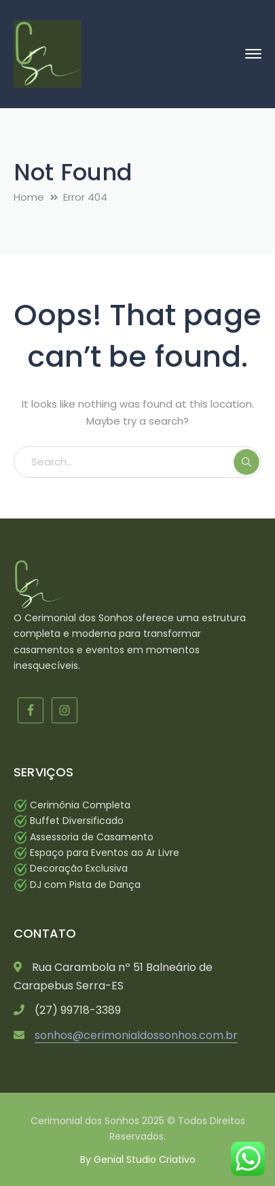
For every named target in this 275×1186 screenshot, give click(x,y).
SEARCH (246, 462)
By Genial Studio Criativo (138, 1159)
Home (29, 197)
